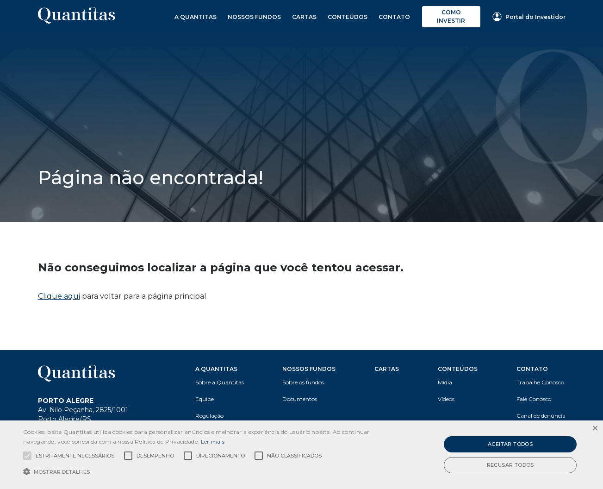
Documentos (299, 398)
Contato (394, 16)
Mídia (445, 382)
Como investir (451, 16)
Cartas (304, 16)
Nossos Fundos (254, 16)
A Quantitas (195, 16)
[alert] (301, 454)
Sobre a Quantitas (219, 382)
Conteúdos (347, 16)
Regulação (209, 415)
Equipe (204, 398)
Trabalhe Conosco (540, 382)
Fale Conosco (533, 398)
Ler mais (212, 441)
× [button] (594, 428)
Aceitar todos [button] (510, 444)
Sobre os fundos (303, 382)
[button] (204, 471)
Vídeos (446, 398)
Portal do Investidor (529, 16)
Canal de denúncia (541, 415)
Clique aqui (59, 296)
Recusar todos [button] (510, 465)
